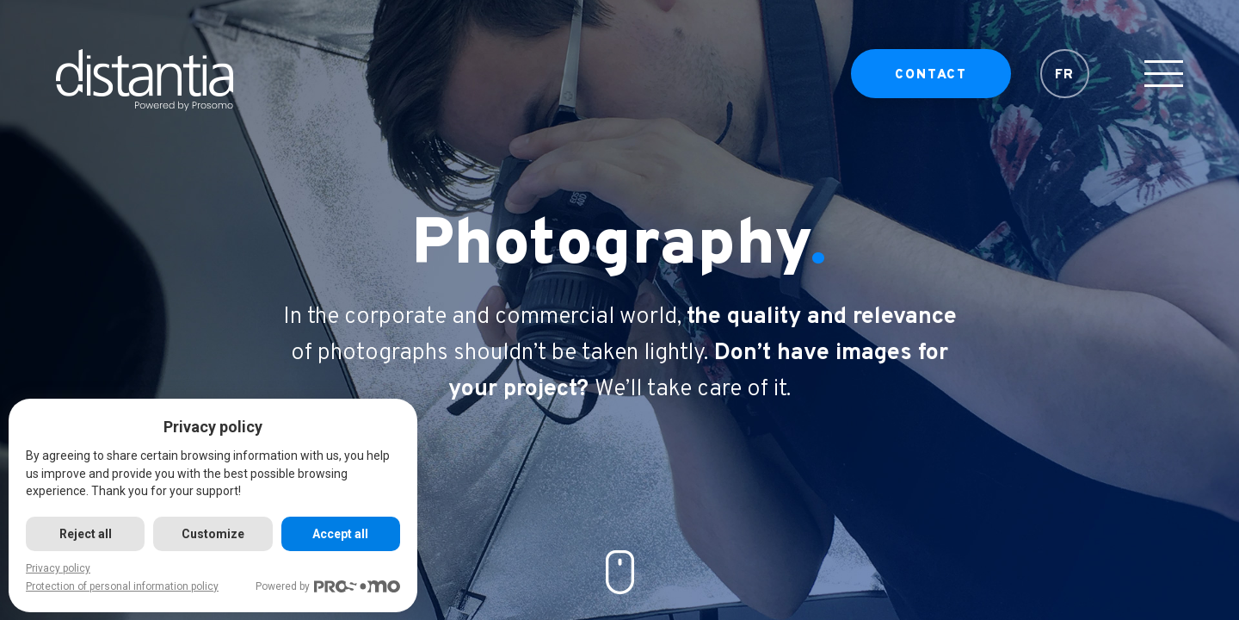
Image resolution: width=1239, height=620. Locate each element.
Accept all (340, 534)
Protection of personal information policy (122, 586)
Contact (931, 82)
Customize (213, 534)
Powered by (328, 586)
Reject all (85, 534)
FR (1065, 82)
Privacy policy (58, 568)
